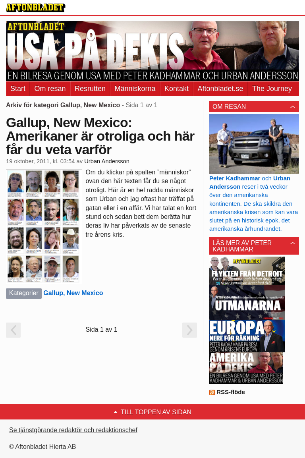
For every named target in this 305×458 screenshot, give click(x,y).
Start (17, 89)
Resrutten (90, 89)
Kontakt (176, 89)
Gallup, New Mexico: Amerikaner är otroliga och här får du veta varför (100, 136)
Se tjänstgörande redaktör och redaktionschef (73, 430)
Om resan (50, 89)
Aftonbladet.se (220, 89)
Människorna (134, 89)
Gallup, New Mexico (73, 293)
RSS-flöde (227, 391)
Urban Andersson (106, 161)
